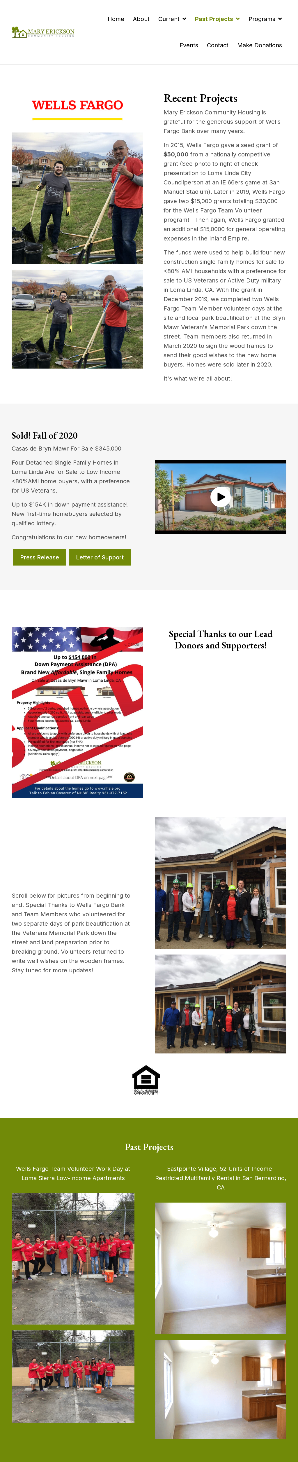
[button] (220, 497)
